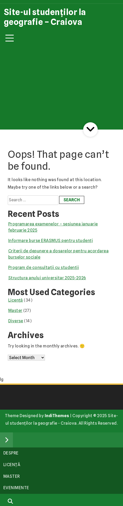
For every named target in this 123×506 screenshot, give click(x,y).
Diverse (15, 320)
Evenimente (16, 487)
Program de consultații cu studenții (43, 267)
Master (15, 310)
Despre (11, 453)
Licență (15, 300)
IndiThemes (57, 415)
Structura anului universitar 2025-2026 (47, 277)
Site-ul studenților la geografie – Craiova (45, 17)
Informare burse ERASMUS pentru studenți (50, 240)
